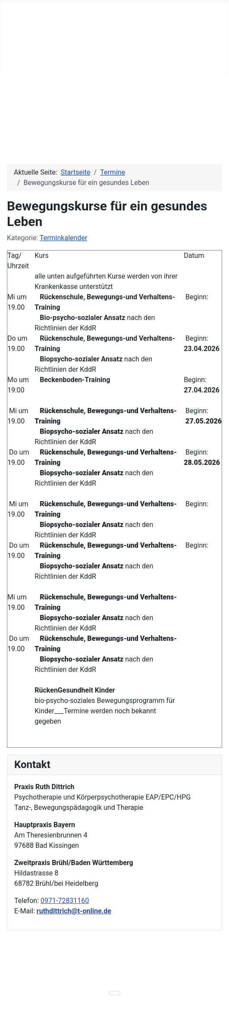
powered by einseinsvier (78, 979)
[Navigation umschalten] (9, 65)
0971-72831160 (65, 901)
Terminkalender (63, 238)
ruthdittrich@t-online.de (74, 911)
